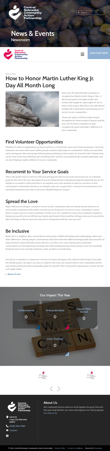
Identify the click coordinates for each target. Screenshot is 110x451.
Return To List (13, 274)
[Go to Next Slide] (59, 388)
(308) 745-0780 (16, 426)
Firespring (98, 448)
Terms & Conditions (75, 448)
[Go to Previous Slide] (51, 388)
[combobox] (90, 13)
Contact (13, 430)
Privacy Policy (59, 448)
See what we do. (51, 413)
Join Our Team (98, 54)
